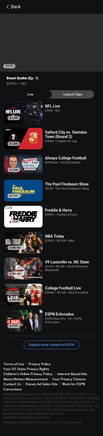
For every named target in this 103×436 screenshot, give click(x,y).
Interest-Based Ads (72, 374)
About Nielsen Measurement (25, 379)
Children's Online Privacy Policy (28, 374)
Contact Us (12, 384)
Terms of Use (13, 364)
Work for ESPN (73, 384)
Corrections (12, 389)
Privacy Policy (40, 364)
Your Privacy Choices (69, 379)
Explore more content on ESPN (51, 345)
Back (12, 7)
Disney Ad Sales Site (42, 384)
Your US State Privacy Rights (26, 369)
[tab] (30, 94)
